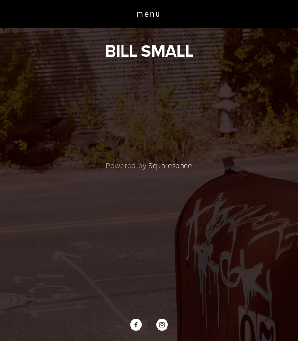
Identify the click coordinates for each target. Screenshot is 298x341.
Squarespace (170, 165)
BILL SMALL (149, 50)
